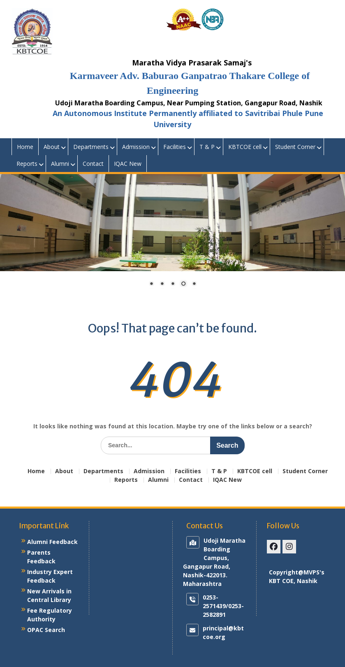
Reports (26, 163)
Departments (91, 147)
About (52, 147)
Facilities (174, 147)
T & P (207, 147)
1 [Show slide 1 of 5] (151, 284)
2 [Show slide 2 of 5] (162, 284)
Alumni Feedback (52, 542)
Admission (136, 147)
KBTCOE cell (245, 147)
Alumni (60, 163)
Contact (93, 163)
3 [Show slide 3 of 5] (172, 284)
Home (25, 147)
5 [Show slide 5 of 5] (194, 284)
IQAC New (127, 163)
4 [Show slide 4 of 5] (183, 284)
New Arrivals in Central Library (49, 595)
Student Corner (295, 147)
